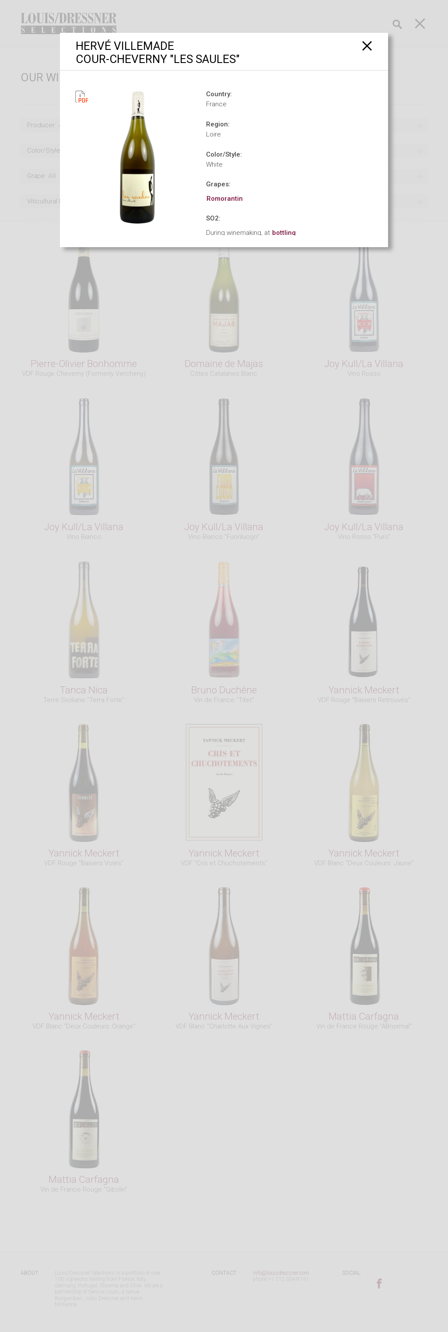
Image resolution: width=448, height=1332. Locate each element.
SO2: (213, 218)
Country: (219, 94)
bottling (284, 232)
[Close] (367, 45)
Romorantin (224, 198)
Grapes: (218, 184)
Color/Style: (224, 154)
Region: (218, 124)
